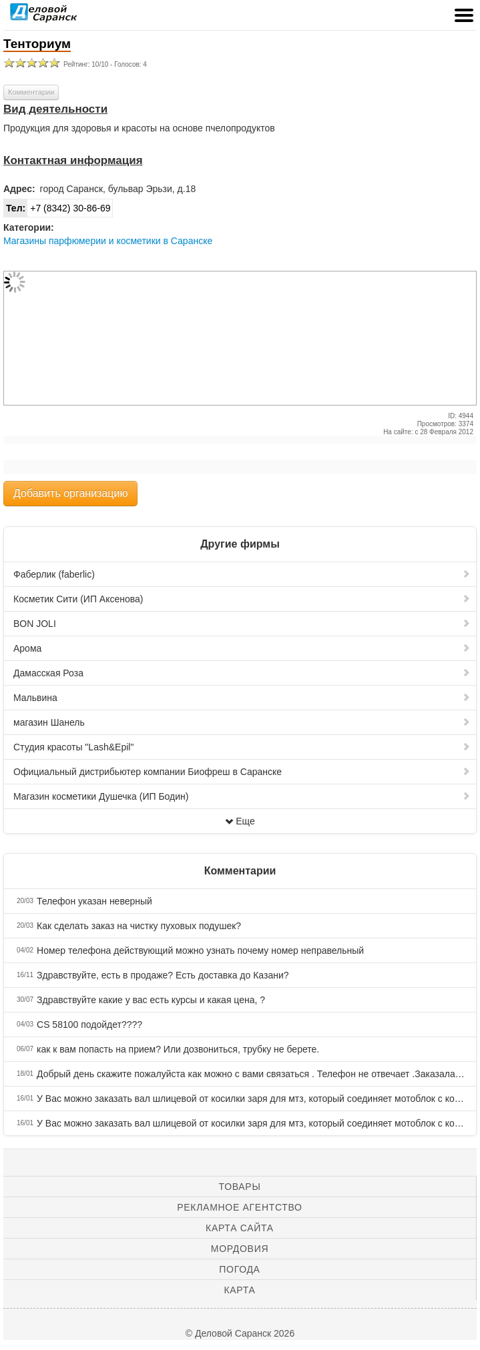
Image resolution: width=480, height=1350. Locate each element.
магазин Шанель (242, 722)
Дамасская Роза (242, 673)
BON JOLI (242, 623)
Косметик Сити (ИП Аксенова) (242, 599)
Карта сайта (240, 1228)
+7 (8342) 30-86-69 (57, 208)
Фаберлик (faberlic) (242, 574)
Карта (239, 1290)
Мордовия (239, 1248)
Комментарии (31, 92)
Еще (240, 821)
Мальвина (242, 697)
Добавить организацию (70, 493)
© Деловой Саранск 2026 (240, 1333)
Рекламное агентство (239, 1207)
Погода (239, 1269)
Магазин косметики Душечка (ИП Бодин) (242, 796)
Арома (242, 648)
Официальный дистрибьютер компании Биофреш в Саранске (242, 771)
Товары (240, 1186)
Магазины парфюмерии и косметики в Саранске (107, 240)
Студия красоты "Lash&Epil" (242, 747)
